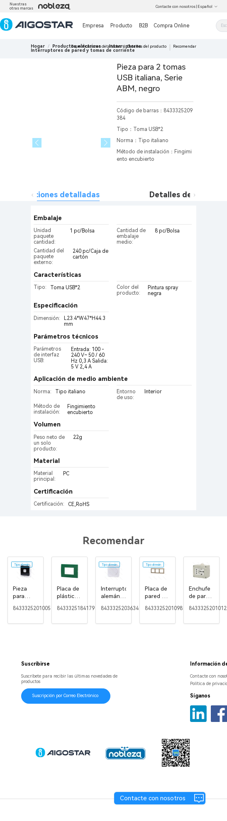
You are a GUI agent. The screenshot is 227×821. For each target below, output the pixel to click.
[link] (83, 50)
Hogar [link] (38, 46)
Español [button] (208, 7)
